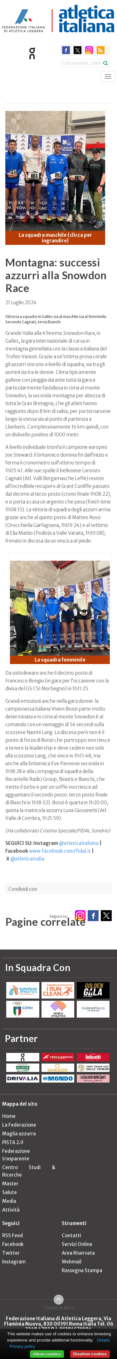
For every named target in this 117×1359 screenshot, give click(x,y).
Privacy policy (22, 1346)
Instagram (14, 1262)
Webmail (71, 1262)
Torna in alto (58, 1307)
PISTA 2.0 (12, 1142)
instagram (89, 50)
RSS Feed (12, 1235)
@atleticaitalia (27, 859)
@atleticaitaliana (79, 843)
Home (9, 1116)
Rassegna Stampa (82, 1270)
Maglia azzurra (19, 1134)
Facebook (12, 1244)
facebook (66, 50)
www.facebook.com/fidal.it (60, 851)
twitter (77, 50)
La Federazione (19, 1125)
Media (9, 1201)
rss (101, 50)
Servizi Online (77, 1244)
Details (103, 1340)
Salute (9, 1192)
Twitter (11, 1253)
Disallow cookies (90, 1354)
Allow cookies (47, 1354)
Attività (11, 1210)
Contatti (71, 1235)
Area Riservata (78, 1253)
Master (10, 1184)
